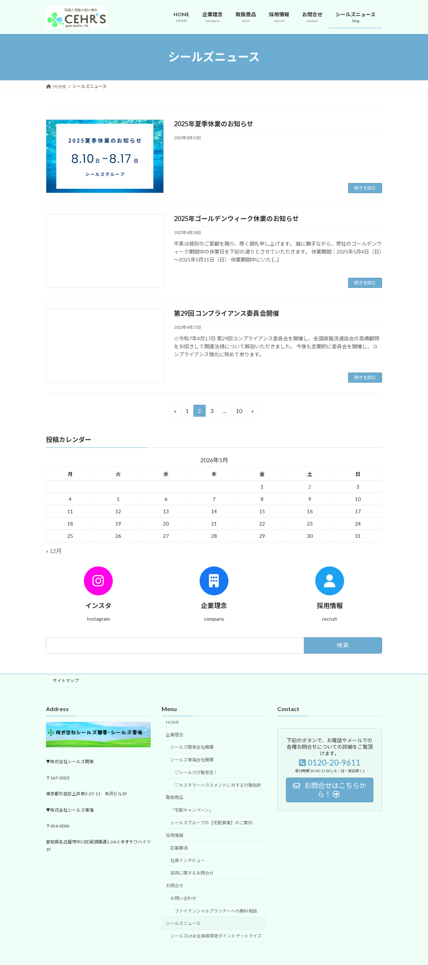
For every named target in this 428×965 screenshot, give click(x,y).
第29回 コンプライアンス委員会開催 (226, 313)
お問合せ (174, 885)
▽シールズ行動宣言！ (196, 772)
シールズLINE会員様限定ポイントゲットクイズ (216, 936)
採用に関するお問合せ (192, 873)
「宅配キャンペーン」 (191, 810)
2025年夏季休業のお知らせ (213, 124)
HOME (172, 722)
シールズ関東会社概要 (192, 747)
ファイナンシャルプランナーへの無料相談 (216, 911)
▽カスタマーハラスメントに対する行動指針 (218, 785)
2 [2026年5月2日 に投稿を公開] (309, 487)
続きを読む (365, 188)
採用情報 (174, 835)
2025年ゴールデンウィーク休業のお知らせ (236, 218)
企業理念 (174, 734)
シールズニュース (183, 923)
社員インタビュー (187, 860)
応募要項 (179, 848)
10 (238, 412)
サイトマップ (66, 680)
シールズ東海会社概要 (192, 760)
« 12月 (54, 551)
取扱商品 (174, 797)
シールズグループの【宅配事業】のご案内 (211, 823)
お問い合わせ (183, 898)
